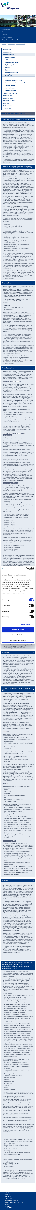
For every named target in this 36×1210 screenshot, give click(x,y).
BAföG (6, 60)
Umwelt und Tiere (7, 95)
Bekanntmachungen (7, 32)
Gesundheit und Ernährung (10, 93)
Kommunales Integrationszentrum (13, 80)
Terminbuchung (7, 108)
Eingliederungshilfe (10, 65)
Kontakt (7, 1194)
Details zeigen (25, 624)
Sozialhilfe (5, 652)
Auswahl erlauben (18, 635)
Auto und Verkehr (7, 52)
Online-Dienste (7, 49)
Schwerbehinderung (10, 88)
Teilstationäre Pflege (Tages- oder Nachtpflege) (17, 167)
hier (30, 1119)
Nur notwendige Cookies (18, 640)
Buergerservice (11, 44)
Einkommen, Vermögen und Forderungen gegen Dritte (17, 689)
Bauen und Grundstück (9, 100)
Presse (7, 1204)
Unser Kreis (6, 103)
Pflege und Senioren (10, 85)
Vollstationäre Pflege (8, 368)
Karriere (7, 1206)
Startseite (4, 44)
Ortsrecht (4, 34)
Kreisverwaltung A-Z (7, 29)
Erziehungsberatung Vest (11, 72)
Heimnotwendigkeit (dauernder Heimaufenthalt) (17, 119)
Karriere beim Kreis (7, 37)
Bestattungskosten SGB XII (12, 62)
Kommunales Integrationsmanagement (15, 83)
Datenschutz (9, 1198)
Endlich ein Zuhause (10, 57)
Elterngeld (7, 67)
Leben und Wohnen (8, 98)
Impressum (8, 1196)
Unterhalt (5, 880)
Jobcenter (7, 78)
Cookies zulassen (18, 629)
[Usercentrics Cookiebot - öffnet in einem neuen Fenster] (26, 568)
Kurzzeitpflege (6, 283)
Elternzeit (7, 70)
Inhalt (7, 1192)
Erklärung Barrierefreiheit (14, 1202)
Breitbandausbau (7, 106)
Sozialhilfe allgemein (10, 90)
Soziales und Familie (20, 44)
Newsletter (8, 1208)
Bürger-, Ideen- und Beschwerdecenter (11, 40)
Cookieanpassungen (11, 1200)
